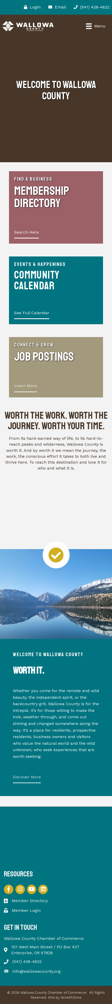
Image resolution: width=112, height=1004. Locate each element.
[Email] (56, 7)
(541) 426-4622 (27, 961)
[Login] (31, 7)
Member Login (26, 910)
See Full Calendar (31, 312)
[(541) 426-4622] (90, 7)
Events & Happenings (40, 264)
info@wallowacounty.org (36, 971)
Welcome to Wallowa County (48, 654)
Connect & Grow (34, 345)
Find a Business (33, 179)
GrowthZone (71, 997)
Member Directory (30, 900)
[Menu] (95, 26)
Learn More (25, 385)
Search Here (26, 232)
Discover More (27, 776)
